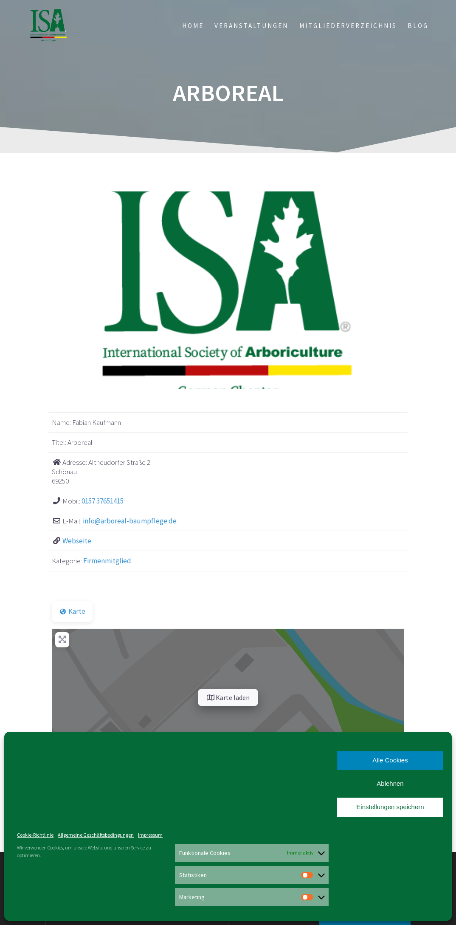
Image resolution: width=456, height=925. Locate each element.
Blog (418, 26)
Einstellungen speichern (390, 806)
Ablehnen (390, 783)
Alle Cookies (390, 760)
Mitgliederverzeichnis (348, 26)
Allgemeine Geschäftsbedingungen (96, 835)
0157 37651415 (103, 501)
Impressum (150, 835)
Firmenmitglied (107, 560)
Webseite (76, 540)
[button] (78, 290)
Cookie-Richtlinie (35, 835)
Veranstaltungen (251, 26)
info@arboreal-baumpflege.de (130, 521)
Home (193, 26)
